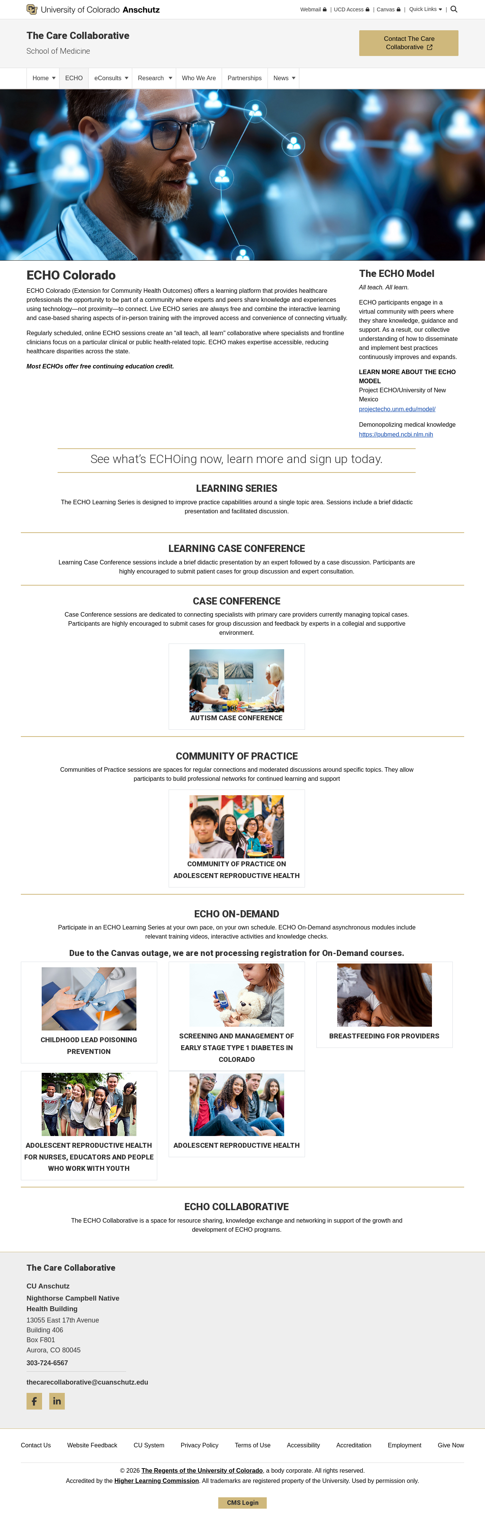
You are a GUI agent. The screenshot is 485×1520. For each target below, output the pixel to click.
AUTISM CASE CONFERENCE (237, 718)
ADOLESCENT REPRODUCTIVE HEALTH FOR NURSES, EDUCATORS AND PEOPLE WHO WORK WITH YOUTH (89, 1156)
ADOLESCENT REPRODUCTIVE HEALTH (237, 1145)
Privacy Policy (200, 1445)
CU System (149, 1445)
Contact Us (36, 1445)
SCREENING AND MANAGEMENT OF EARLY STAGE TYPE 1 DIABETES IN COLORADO (236, 1047)
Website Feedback (92, 1445)
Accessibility (303, 1445)
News (285, 78)
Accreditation (354, 1445)
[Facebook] (37, 1412)
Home (44, 78)
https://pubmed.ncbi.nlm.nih (396, 434)
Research (155, 78)
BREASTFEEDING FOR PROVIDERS (384, 1036)
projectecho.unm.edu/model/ (397, 409)
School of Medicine (58, 51)
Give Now (451, 1445)
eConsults (111, 78)
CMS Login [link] (242, 1502)
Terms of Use (253, 1445)
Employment (404, 1445)
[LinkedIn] (59, 1412)
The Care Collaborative (78, 35)
